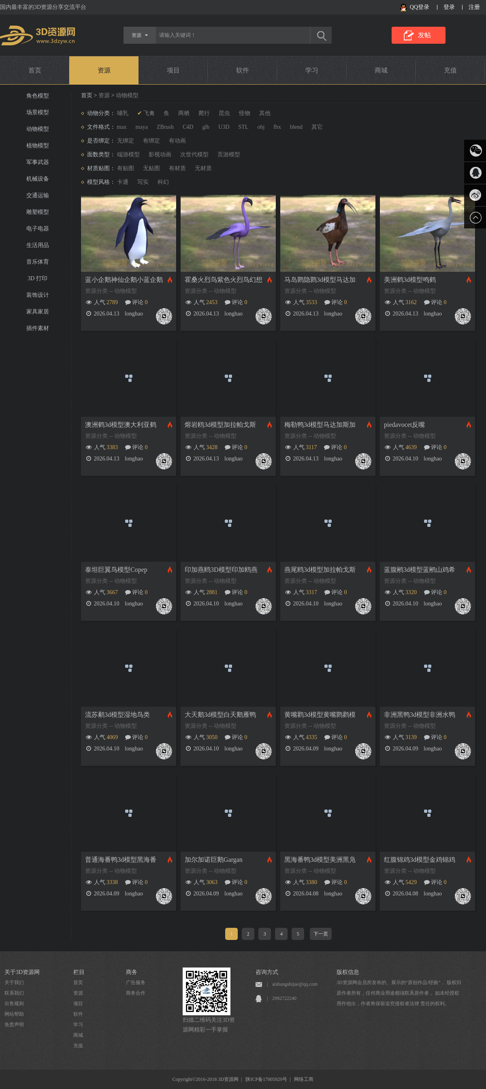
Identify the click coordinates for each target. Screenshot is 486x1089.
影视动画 (160, 154)
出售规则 (14, 1003)
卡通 (122, 182)
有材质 (177, 168)
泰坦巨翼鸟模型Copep (116, 569)
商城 (381, 70)
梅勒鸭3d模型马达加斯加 (320, 424)
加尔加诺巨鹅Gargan (214, 859)
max (122, 127)
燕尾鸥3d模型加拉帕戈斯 (320, 569)
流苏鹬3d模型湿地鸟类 (117, 714)
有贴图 (125, 168)
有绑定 (151, 141)
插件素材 (37, 328)
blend (296, 127)
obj (260, 127)
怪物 (244, 113)
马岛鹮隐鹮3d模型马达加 (320, 279)
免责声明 (14, 1024)
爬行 (204, 113)
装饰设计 (37, 295)
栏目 (79, 972)
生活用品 (37, 245)
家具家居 (37, 312)
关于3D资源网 (22, 972)
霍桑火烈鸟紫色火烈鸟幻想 (223, 279)
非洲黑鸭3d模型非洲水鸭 (419, 714)
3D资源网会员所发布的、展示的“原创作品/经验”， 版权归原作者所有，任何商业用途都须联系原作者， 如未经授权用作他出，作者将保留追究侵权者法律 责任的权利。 (399, 993)
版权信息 (348, 972)
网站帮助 (14, 1014)
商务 (131, 972)
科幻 (163, 182)
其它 (317, 127)
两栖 (184, 113)
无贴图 (151, 168)
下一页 (320, 934)
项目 (173, 70)
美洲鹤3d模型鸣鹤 (410, 279)
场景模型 (37, 112)
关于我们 (14, 982)
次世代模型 (194, 154)
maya (142, 127)
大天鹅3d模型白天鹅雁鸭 (220, 714)
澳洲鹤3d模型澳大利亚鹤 (120, 424)
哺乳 (122, 113)
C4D (188, 127)
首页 (34, 70)
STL (244, 127)
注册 (474, 7)
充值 (450, 70)
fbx (277, 127)
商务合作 (135, 993)
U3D (223, 127)
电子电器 (37, 229)
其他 (265, 113)
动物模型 (37, 129)
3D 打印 (37, 278)
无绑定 (125, 141)
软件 (242, 70)
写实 (143, 182)
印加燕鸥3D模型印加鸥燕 (221, 569)
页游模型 (228, 154)
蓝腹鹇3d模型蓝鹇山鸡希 (419, 569)
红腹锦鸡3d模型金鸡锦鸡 (419, 859)
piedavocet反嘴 (404, 424)
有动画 (177, 141)
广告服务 (135, 982)
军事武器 (37, 162)
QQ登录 (419, 7)
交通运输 (37, 195)
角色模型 (37, 96)
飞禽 (149, 113)
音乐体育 (37, 262)
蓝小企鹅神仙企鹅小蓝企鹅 (124, 279)
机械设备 (37, 179)
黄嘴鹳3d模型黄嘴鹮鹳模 (320, 714)
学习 (311, 70)
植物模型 (37, 146)
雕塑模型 (37, 212)
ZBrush (165, 127)
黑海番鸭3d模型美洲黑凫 (320, 859)
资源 (104, 70)
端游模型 (128, 154)
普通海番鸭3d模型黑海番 (120, 859)
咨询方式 (267, 972)
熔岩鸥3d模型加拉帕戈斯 (220, 424)
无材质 (203, 168)
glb (205, 127)
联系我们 (14, 993)
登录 (449, 7)
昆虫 (224, 113)
